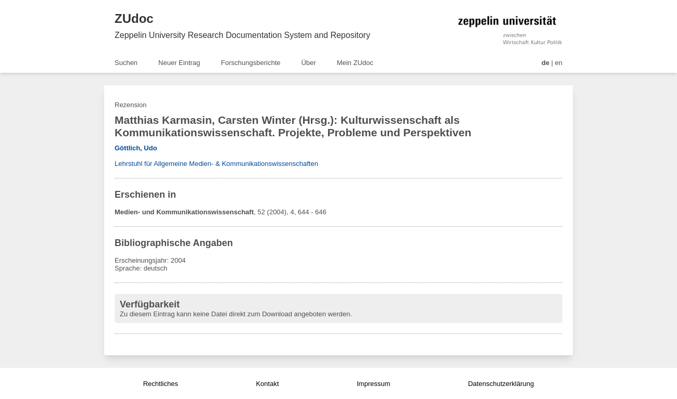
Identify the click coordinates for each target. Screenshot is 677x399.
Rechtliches (160, 384)
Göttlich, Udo (136, 148)
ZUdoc (134, 18)
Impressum (373, 384)
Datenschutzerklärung (501, 384)
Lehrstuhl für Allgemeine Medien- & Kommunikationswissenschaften (216, 164)
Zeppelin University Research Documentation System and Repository (242, 35)
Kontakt (267, 384)
